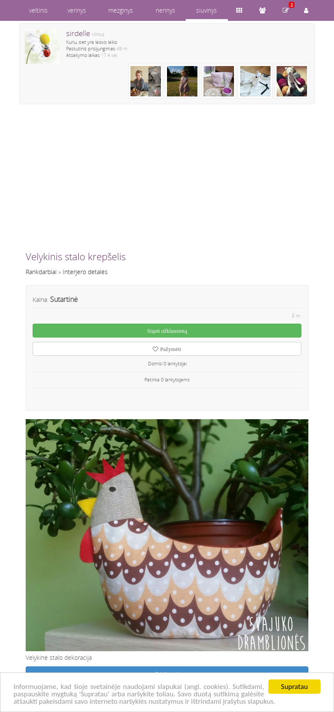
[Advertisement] (167, 181)
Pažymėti (167, 349)
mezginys (120, 10)
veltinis (38, 10)
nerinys (165, 10)
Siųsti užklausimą (167, 331)
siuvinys (206, 10)
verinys (76, 10)
